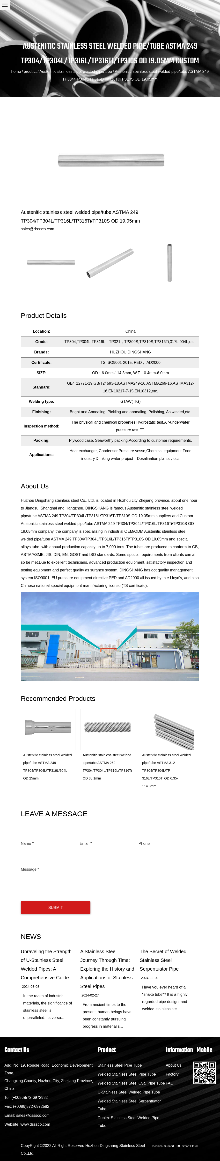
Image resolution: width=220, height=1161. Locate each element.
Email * (86, 843)
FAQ (169, 1083)
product (30, 71)
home (16, 71)
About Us (174, 1065)
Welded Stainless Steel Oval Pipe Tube (131, 1083)
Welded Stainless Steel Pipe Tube (127, 1074)
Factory (172, 1074)
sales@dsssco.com (37, 229)
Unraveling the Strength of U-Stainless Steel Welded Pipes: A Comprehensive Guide (46, 964)
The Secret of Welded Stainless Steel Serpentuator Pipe (163, 960)
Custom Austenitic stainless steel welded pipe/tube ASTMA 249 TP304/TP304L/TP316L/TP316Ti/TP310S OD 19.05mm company (107, 523)
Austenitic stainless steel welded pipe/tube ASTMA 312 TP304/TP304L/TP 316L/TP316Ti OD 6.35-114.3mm (166, 770)
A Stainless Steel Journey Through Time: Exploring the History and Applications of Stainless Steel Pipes (107, 969)
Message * (30, 869)
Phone (144, 843)
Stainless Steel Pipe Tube (120, 1065)
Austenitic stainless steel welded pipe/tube (75, 71)
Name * (27, 843)
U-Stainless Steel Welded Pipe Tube (129, 1092)
